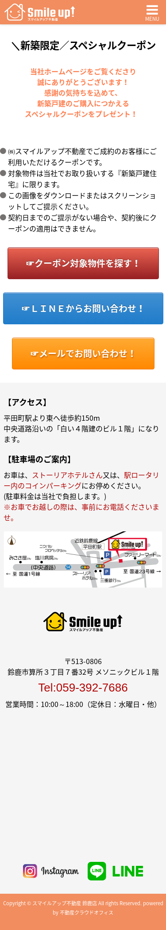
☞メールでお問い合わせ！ (83, 353)
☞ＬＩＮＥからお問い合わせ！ (83, 308)
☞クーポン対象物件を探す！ (83, 263)
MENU (152, 12)
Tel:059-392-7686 (82, 687)
